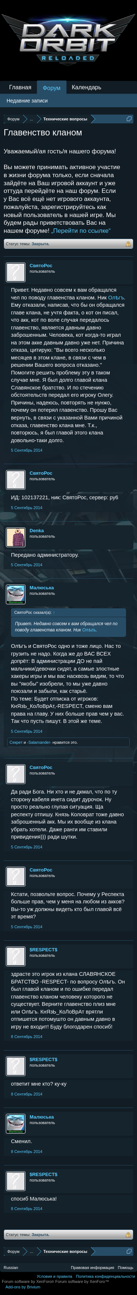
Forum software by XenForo (28, 1281)
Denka (37, 530)
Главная (20, 87)
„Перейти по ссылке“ (81, 230)
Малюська (42, 587)
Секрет (16, 742)
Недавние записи (27, 101)
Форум (52, 88)
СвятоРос (41, 265)
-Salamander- (39, 742)
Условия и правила (54, 1276)
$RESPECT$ (43, 949)
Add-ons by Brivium (22, 1287)
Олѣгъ (116, 298)
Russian (11, 1267)
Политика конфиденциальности (105, 1276)
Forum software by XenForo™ (82, 1281)
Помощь (126, 1267)
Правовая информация (92, 1267)
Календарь (87, 87)
